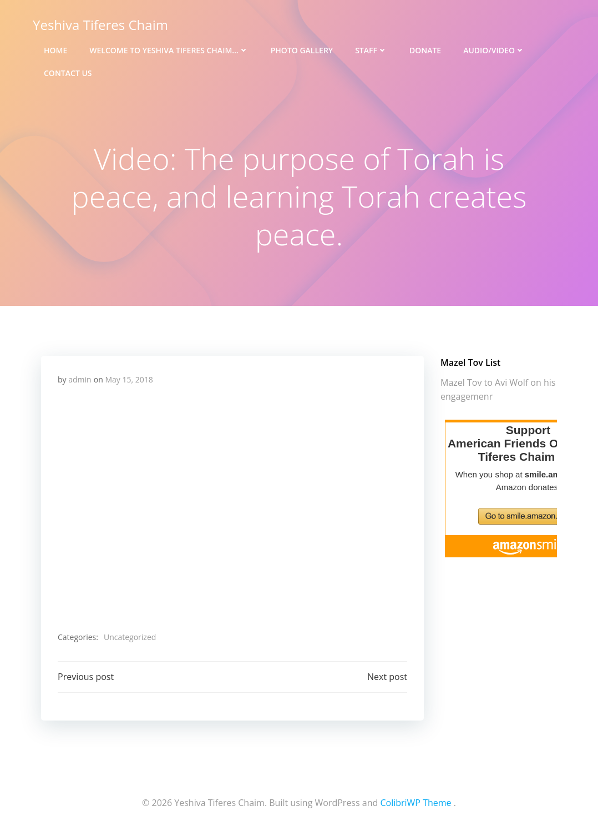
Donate (425, 50)
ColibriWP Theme (415, 803)
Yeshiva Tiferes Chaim (100, 25)
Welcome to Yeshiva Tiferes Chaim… (168, 50)
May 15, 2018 (129, 379)
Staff (371, 50)
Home (55, 50)
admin (79, 379)
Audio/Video (494, 50)
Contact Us (68, 73)
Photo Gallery (302, 50)
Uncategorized (130, 637)
